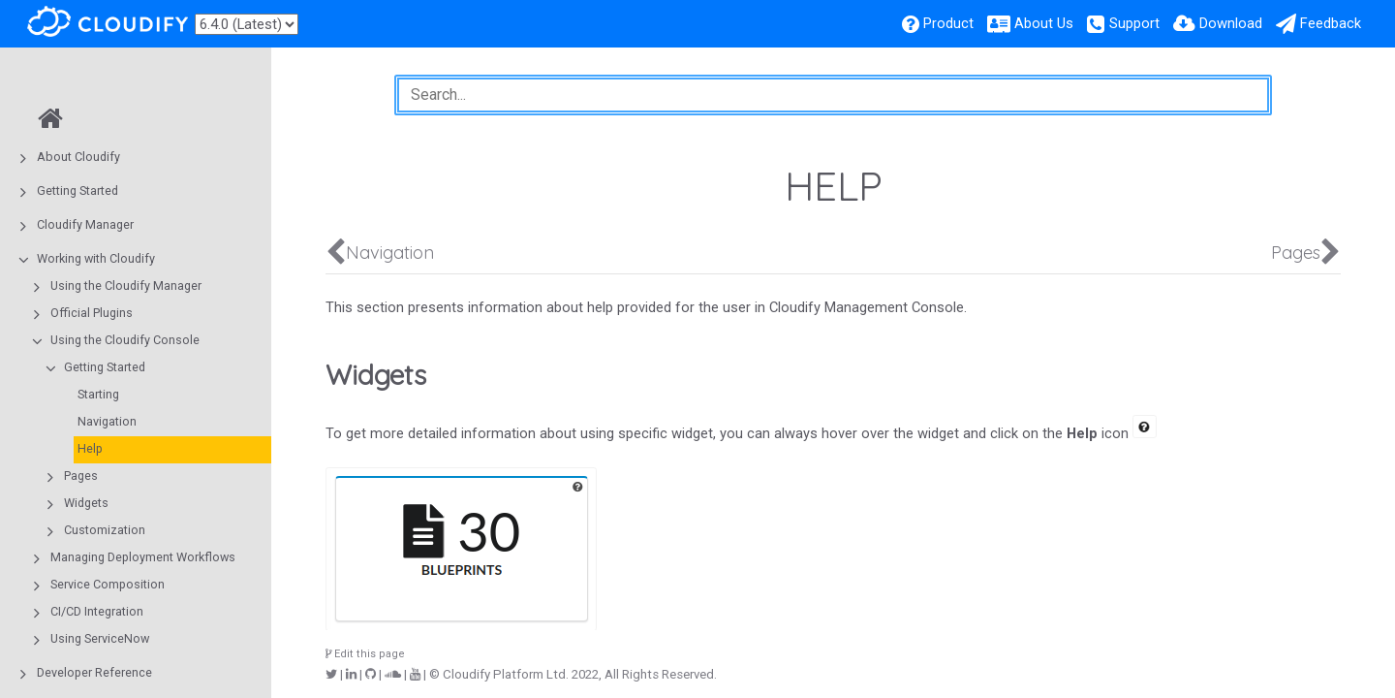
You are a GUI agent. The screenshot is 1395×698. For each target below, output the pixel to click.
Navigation (107, 421)
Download (1230, 23)
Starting (98, 394)
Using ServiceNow (99, 638)
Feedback (1330, 23)
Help (90, 448)
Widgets (86, 502)
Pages (81, 475)
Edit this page (365, 654)
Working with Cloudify (96, 258)
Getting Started (77, 190)
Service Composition (107, 584)
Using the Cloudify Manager (126, 285)
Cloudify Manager (85, 224)
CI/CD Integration (96, 611)
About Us (1043, 23)
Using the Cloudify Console (125, 340)
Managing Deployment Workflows (142, 557)
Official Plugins (91, 312)
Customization (104, 530)
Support (1134, 23)
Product (948, 23)
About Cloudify (78, 156)
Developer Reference (94, 672)
